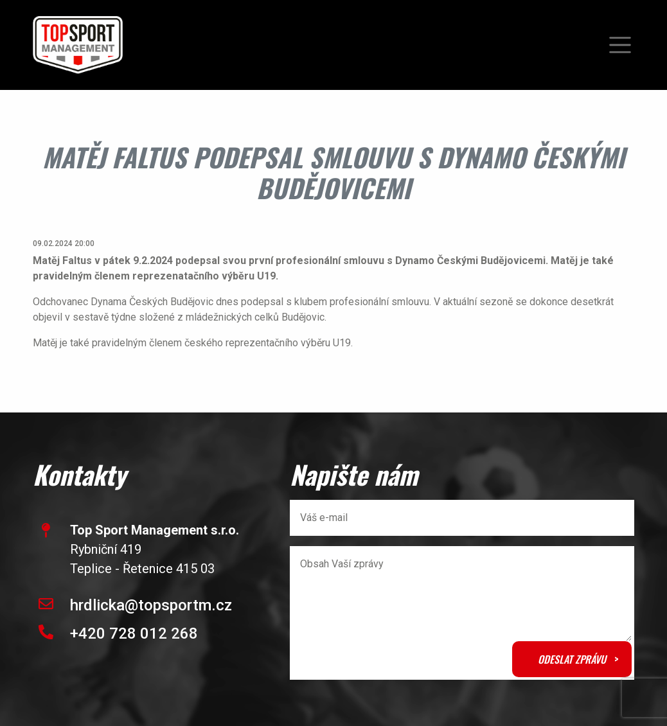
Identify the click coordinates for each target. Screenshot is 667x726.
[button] (620, 45)
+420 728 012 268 (134, 633)
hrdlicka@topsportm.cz (151, 605)
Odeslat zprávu (572, 659)
